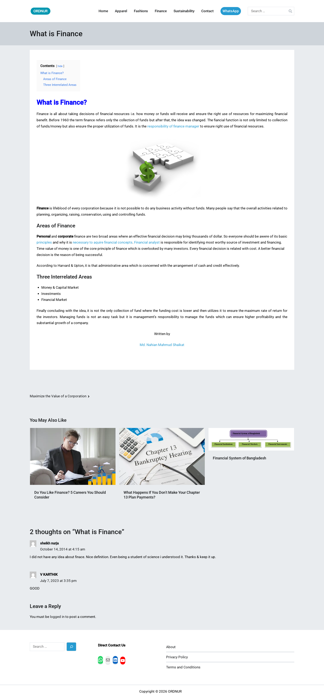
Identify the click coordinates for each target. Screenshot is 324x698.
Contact (207, 11)
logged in (57, 617)
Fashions (141, 11)
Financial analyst (147, 242)
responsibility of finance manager (173, 126)
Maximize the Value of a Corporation (58, 396)
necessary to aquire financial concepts (102, 242)
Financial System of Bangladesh (239, 458)
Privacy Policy (177, 657)
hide (60, 66)
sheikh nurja (49, 543)
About (171, 647)
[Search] (71, 646)
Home (103, 11)
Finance (161, 11)
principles (44, 242)
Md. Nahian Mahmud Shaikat (162, 345)
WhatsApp (231, 11)
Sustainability (184, 11)
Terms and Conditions (183, 667)
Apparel (121, 11)
